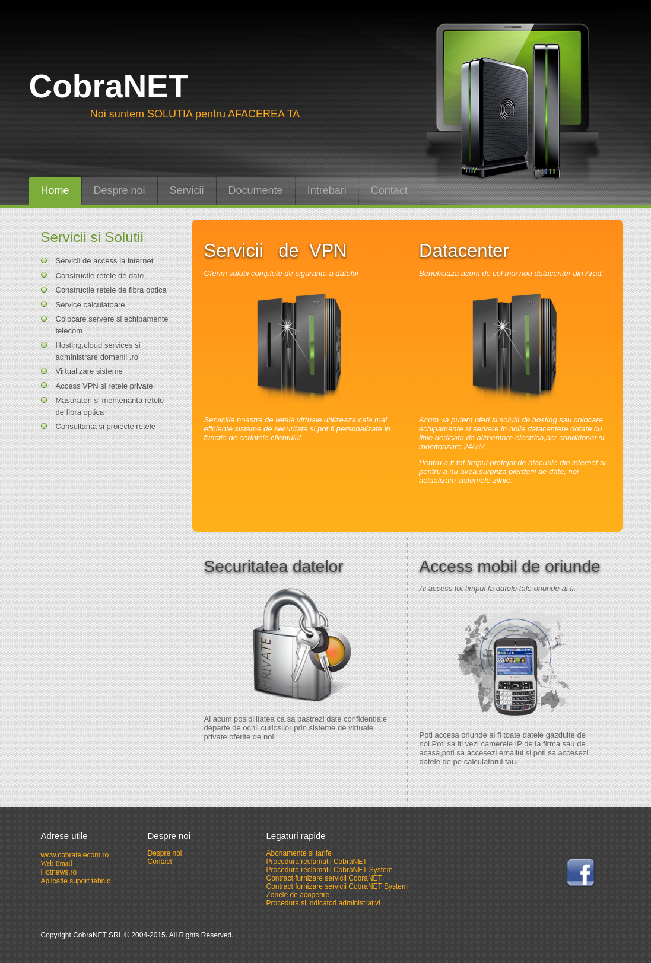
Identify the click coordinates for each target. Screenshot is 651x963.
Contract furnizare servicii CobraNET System (337, 886)
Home (55, 190)
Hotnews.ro (59, 872)
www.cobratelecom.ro (75, 855)
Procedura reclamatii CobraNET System (329, 870)
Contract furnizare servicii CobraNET (324, 878)
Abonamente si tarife (299, 853)
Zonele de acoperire (298, 895)
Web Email (56, 863)
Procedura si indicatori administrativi (323, 903)
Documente (255, 190)
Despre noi (119, 190)
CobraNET (109, 86)
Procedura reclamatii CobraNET (316, 861)
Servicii (187, 190)
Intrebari (327, 190)
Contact (389, 190)
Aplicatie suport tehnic (75, 881)
